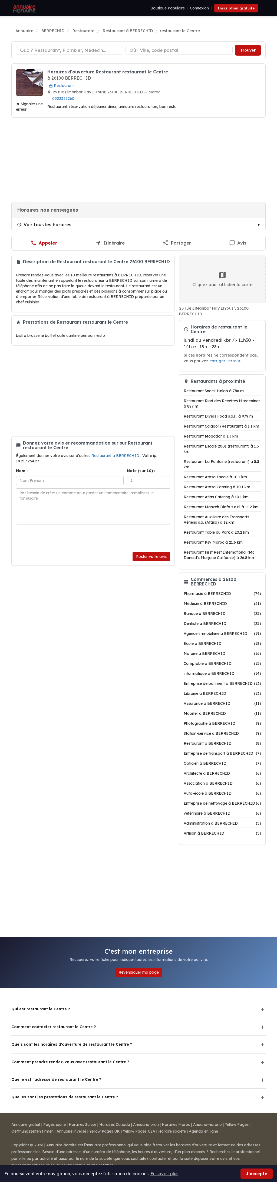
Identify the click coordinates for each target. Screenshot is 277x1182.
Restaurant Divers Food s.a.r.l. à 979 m (218, 416)
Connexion (199, 8)
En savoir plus (164, 1173)
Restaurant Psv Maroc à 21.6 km (213, 542)
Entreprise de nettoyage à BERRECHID (222, 803)
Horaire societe (172, 1131)
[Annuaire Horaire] (24, 8)
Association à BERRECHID (222, 783)
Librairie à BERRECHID (222, 693)
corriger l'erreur (224, 360)
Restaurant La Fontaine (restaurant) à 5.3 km (221, 464)
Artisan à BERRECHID (222, 833)
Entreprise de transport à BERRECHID (222, 753)
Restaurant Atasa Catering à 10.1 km (217, 487)
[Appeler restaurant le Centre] (44, 243)
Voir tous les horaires (44, 224)
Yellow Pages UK (104, 1131)
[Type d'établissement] (69, 50)
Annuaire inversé (71, 1131)
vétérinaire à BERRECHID (222, 813)
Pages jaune (54, 1124)
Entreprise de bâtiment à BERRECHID (222, 683)
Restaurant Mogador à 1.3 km (211, 436)
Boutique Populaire (167, 8)
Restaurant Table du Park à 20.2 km (216, 532)
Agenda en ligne (203, 1131)
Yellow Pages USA (139, 1131)
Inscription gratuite (236, 8)
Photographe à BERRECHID (222, 723)
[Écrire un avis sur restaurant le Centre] (238, 243)
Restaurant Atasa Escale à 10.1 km (215, 477)
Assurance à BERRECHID (222, 703)
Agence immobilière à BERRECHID (222, 633)
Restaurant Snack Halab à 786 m (214, 390)
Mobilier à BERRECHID (222, 713)
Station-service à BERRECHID (222, 733)
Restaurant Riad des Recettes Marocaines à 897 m (222, 403)
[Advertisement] (138, 160)
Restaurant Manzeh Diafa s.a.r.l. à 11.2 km (221, 506)
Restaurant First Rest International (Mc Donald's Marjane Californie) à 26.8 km (219, 555)
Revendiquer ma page (138, 972)
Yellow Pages (237, 1124)
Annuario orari (146, 1124)
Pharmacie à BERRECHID (222, 593)
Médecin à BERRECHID (222, 603)
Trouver (248, 50)
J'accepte (256, 1173)
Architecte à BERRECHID (222, 773)
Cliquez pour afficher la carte (222, 279)
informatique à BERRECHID (222, 673)
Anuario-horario (207, 1124)
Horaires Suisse (82, 1124)
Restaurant (61, 85)
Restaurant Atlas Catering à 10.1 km (216, 497)
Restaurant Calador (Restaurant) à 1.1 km (221, 426)
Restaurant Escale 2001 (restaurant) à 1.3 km (221, 449)
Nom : (22, 470)
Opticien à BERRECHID (222, 763)
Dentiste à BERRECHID (222, 623)
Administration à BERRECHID (222, 823)
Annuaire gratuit (25, 1124)
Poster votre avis (151, 556)
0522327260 (63, 98)
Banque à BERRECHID (222, 613)
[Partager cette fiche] (177, 243)
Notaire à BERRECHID (222, 653)
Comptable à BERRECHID (222, 663)
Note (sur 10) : (141, 470)
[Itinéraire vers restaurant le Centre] (110, 243)
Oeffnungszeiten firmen (32, 1131)
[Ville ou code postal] (179, 50)
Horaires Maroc (176, 1124)
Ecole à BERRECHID (222, 643)
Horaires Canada (114, 1124)
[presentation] (57, 538)
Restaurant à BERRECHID (115, 455)
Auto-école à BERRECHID (222, 793)
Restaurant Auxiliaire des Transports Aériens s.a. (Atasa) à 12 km (216, 519)
